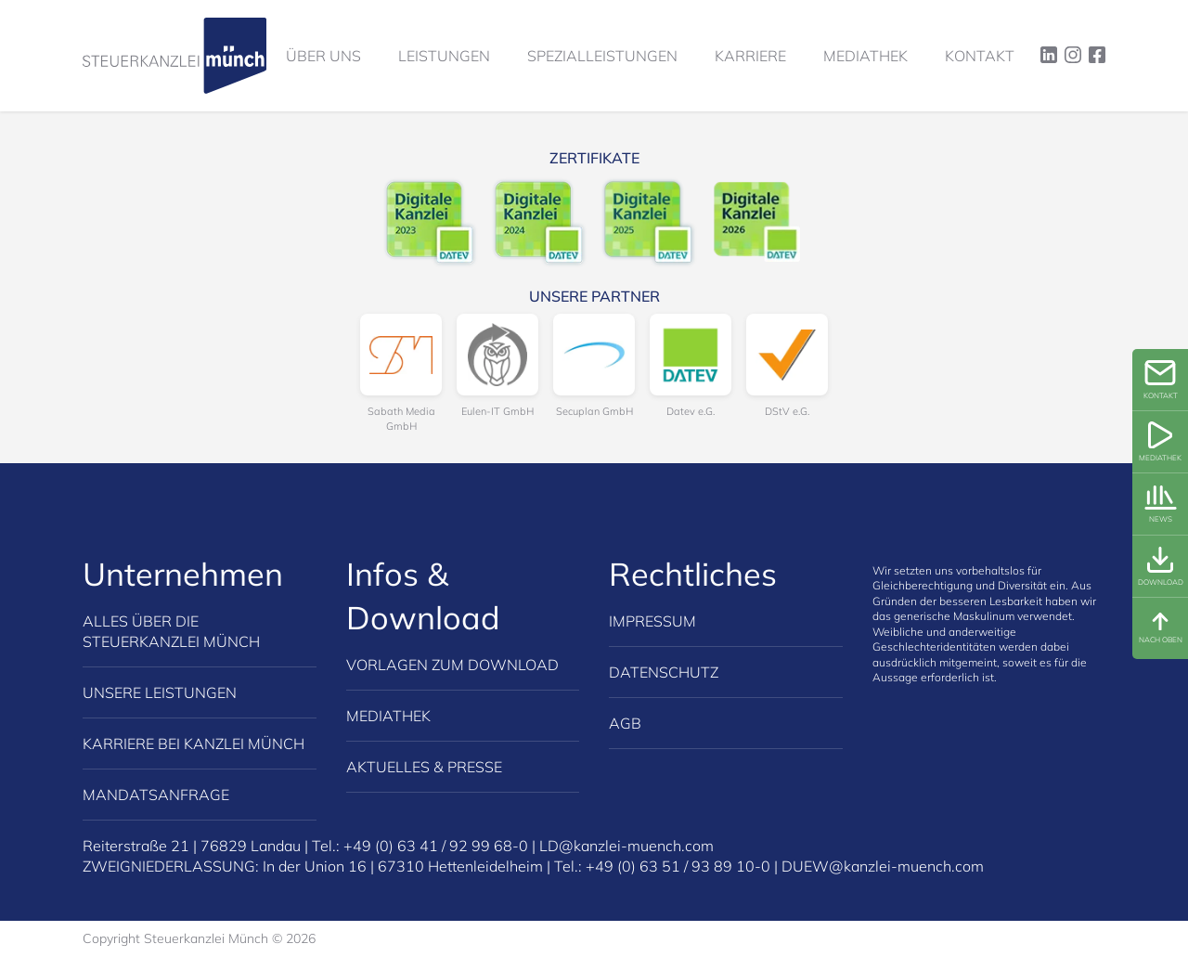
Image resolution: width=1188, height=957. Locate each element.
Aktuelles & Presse (424, 766)
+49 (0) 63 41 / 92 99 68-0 (435, 845)
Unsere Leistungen (160, 692)
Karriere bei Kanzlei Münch (193, 743)
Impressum (652, 621)
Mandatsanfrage (156, 794)
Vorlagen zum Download (452, 664)
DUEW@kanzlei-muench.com (882, 866)
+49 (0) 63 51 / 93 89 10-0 (678, 866)
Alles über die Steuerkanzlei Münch (171, 631)
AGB (625, 723)
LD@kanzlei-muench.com (626, 845)
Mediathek (388, 715)
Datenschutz (663, 672)
